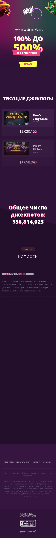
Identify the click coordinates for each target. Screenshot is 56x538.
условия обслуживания (42, 462)
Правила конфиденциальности (17, 462)
